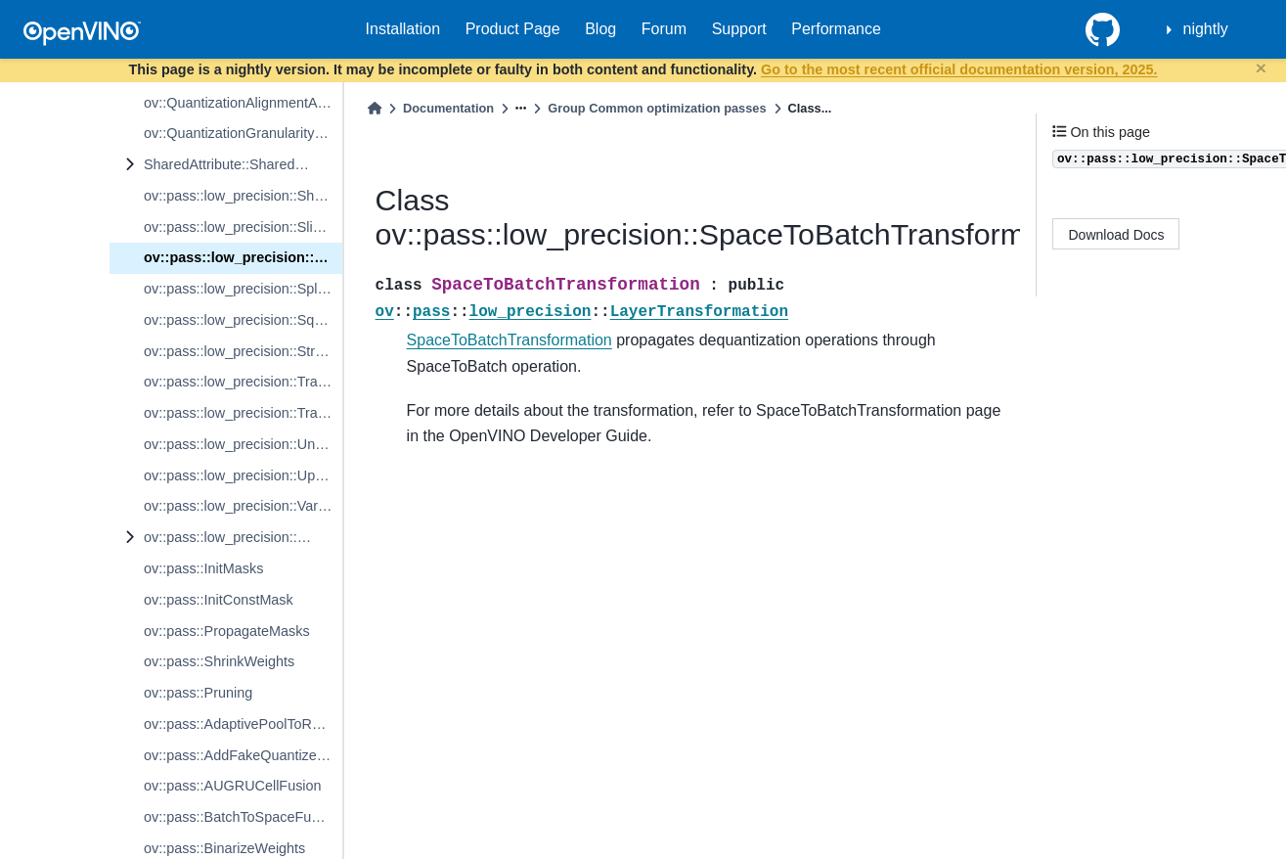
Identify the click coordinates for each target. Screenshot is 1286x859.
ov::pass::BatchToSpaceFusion (240, 817)
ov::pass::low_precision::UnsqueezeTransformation (243, 444)
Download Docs (1117, 235)
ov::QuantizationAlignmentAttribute (243, 103)
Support (739, 29)
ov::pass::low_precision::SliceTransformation (243, 227)
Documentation (448, 108)
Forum (664, 29)
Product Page (513, 29)
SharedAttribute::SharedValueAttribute (243, 164)
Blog (600, 29)
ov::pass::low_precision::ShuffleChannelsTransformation (243, 195)
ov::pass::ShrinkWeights (219, 661)
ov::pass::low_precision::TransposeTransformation (243, 413)
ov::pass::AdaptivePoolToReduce (243, 724)
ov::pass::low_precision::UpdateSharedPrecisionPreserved (243, 475)
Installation (403, 29)
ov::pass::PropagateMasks (227, 631)
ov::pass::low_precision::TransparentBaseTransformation (243, 381)
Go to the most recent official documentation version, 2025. (959, 69)
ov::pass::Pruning (198, 693)
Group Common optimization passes (657, 108)
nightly (1205, 29)
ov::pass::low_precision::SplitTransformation (243, 288)
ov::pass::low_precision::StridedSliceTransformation (243, 351)
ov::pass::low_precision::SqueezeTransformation (243, 320)
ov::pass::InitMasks (203, 568)
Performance (836, 29)
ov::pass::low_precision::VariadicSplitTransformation (243, 506)
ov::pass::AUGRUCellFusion (233, 785)
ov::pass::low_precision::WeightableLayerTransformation (243, 537)
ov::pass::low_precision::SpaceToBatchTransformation (243, 257)
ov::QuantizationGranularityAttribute (243, 133)
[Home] (374, 108)
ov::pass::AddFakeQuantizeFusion (243, 755)
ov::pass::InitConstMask (218, 600)
